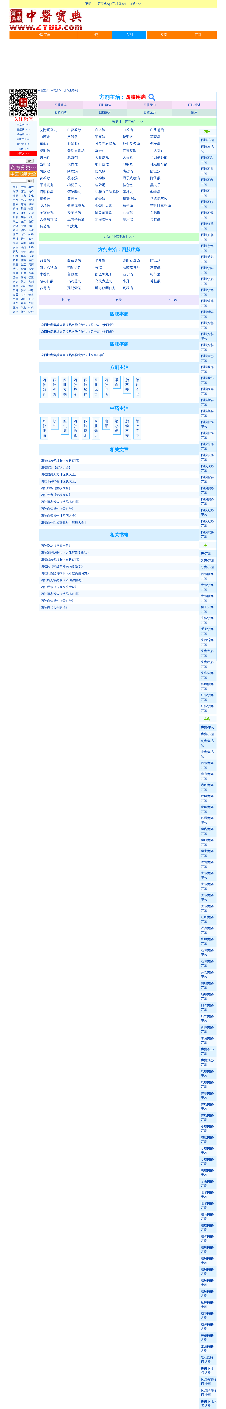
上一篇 (65, 300)
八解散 (72, 137)
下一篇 (172, 300)
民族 (23, 187)
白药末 (45, 137)
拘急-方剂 (207, 325)
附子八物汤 (131, 178)
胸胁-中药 (207, 1172)
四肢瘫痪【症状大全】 (56, 488)
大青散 (72, 164)
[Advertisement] (113, 65)
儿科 (31, 247)
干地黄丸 (47, 185)
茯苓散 (45, 178)
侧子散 (155, 144)
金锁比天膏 (103, 205)
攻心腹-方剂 (207, 1359)
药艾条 (45, 226)
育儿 (15, 251)
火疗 (31, 217)
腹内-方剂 (207, 831)
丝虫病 (65, 426)
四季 (31, 273)
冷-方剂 (207, 149)
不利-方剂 (207, 182)
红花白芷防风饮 (107, 192)
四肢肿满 (194, 105)
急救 (31, 260)
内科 (23, 234)
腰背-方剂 (207, 1216)
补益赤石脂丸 (105, 144)
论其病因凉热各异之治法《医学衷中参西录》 (78, 325)
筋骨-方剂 (207, 963)
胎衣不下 (137, 428)
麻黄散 (128, 212)
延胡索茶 (74, 288)
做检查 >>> (23, 134)
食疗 (23, 221)
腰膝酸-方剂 (207, 686)
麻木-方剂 (207, 435)
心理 (23, 273)
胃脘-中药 (207, 1106)
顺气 (54, 423)
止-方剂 (207, 754)
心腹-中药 (207, 1150)
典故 (31, 187)
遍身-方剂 (207, 776)
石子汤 (128, 274)
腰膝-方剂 (207, 1293)
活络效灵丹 (131, 267)
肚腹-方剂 (207, 798)
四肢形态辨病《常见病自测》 (61, 502)
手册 (15, 299)
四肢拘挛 (60, 112)
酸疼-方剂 (207, 490)
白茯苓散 (74, 130)
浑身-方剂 (207, 930)
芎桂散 (155, 219)
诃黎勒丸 (74, 192)
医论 (15, 307)
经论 (31, 290)
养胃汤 (45, 288)
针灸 (23, 213)
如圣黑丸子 (103, 274)
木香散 (155, 267)
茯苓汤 (72, 178)
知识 (23, 268)
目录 (119, 300)
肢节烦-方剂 (207, 697)
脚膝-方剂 (207, 941)
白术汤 (128, 130)
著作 (23, 311)
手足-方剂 (207, 1040)
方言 (31, 286)
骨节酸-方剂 (207, 598)
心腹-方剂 (207, 1161)
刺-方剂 (207, 743)
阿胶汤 (72, 171)
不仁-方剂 (207, 193)
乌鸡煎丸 (74, 281)
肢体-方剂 (207, 1326)
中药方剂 (56, 90)
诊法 (31, 230)
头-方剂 (207, 560)
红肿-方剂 (207, 919)
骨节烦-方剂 (207, 587)
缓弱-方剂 (207, 314)
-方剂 (207, 140)
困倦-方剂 (207, 391)
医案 (31, 303)
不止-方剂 (207, 1051)
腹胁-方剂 (207, 842)
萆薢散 (155, 137)
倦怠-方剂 (207, 358)
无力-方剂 (207, 523)
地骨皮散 (102, 164)
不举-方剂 (207, 171)
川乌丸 (45, 157)
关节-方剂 (207, 908)
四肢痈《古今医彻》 (55, 607)
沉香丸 (100, 150)
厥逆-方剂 (207, 380)
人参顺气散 (48, 219)
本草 (15, 286)
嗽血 (116, 382)
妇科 (31, 238)
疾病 (163, 35)
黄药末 (72, 199)
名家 (23, 195)
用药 (31, 264)
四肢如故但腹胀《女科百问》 (61, 460)
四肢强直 (44, 387)
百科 (198, 35)
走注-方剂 (207, 1348)
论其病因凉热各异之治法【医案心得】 (73, 355)
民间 (15, 187)
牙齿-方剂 (207, 1183)
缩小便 (116, 426)
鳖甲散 (128, 137)
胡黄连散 (129, 199)
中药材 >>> (23, 148)
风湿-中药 (207, 820)
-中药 (207, 727)
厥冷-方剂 (207, 369)
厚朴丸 (128, 192)
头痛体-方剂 (207, 675)
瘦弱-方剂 (207, 479)
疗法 (15, 213)
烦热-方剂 (207, 281)
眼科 (15, 256)
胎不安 (127, 384)
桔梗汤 (128, 205)
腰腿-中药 (207, 1260)
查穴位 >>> (23, 144)
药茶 (15, 208)
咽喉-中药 (207, 1194)
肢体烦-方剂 (207, 708)
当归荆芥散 (158, 157)
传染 (31, 256)
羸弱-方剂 (207, 402)
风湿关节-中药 (209, 1381)
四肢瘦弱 (65, 387)
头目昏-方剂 (207, 642)
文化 (31, 195)
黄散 (98, 267)
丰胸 (23, 243)
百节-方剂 (207, 765)
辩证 (31, 225)
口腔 (31, 251)
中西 (15, 200)
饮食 (31, 268)
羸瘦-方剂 (207, 413)
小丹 (126, 281)
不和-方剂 (207, 160)
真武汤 (128, 288)
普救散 (155, 212)
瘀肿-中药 (207, 1304)
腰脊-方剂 (207, 1238)
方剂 (129, 35)
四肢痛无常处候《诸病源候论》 (62, 580)
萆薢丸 (45, 144)
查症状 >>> (23, 129)
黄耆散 (45, 199)
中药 (95, 35)
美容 (15, 243)
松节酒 (155, 274)
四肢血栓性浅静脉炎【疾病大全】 (64, 522)
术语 (15, 225)
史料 (31, 191)
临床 (15, 234)
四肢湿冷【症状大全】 (56, 467)
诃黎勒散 (47, 192)
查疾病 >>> (23, 124)
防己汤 (128, 171)
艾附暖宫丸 (48, 130)
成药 (31, 204)
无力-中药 (207, 512)
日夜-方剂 (207, 1007)
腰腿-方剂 (207, 1271)
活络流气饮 (158, 199)
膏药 (23, 204)
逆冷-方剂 (207, 446)
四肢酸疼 (60, 105)
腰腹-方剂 (207, 1227)
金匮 (15, 294)
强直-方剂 (207, 457)
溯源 (15, 195)
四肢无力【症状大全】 (56, 495)
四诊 (15, 230)
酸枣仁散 (47, 281)
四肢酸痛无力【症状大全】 (59, 474)
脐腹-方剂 (207, 996)
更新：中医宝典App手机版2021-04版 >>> (113, 4)
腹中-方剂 (207, 853)
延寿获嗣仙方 (105, 288)
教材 (23, 290)
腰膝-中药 (207, 1282)
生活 (23, 264)
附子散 (155, 178)
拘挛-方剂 (207, 347)
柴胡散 (45, 150)
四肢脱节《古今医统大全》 (59, 587)
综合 (31, 311)
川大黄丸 (157, 150)
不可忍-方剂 (207, 1370)
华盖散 (155, 192)
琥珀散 (45, 205)
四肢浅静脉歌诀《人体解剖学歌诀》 (65, 552)
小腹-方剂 (207, 1128)
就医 (15, 264)
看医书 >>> (23, 139)
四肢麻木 (105, 112)
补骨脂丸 (74, 144)
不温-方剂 (207, 215)
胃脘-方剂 (207, 1117)
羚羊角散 (74, 212)
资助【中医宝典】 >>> (127, 121)
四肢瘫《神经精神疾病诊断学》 (62, 566)
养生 (15, 277)
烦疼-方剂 (207, 292)
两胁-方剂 (207, 985)
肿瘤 (23, 260)
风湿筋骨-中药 (209, 1392)
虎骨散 (100, 199)
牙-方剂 (207, 567)
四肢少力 (54, 387)
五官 (31, 299)
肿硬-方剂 (207, 1337)
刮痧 (23, 217)
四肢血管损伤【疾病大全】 (59, 515)
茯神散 (100, 178)
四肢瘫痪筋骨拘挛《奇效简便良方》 (65, 573)
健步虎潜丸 (76, 205)
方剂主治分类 (72, 90)
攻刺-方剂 (207, 864)
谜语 (23, 191)
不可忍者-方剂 (209, 1403)
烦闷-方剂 (207, 270)
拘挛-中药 (207, 336)
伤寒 (31, 294)
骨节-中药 (207, 875)
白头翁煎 (157, 130)
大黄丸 (128, 157)
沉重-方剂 (207, 226)
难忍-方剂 (207, 1062)
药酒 (23, 208)
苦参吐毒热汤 (160, 205)
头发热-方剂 (207, 653)
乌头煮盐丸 (103, 281)
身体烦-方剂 (207, 620)
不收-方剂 (207, 204)
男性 (23, 238)
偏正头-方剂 (207, 609)
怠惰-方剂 (207, 248)
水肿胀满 (44, 428)
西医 (15, 303)
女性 (15, 247)
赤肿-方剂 (207, 787)
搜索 (31, 277)
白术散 (100, 130)
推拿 (15, 217)
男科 (15, 238)
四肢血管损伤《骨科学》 (58, 508)
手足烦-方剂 (207, 631)
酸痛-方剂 (207, 501)
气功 (15, 221)
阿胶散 (45, 171)
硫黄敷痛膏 (103, 212)
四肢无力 (149, 105)
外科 (31, 234)
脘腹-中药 (207, 1073)
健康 (15, 273)
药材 (23, 281)
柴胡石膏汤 (76, 150)
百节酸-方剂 (207, 576)
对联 (15, 191)
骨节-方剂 (207, 886)
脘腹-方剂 (207, 1084)
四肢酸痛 (105, 105)
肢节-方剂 (207, 1315)
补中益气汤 (131, 144)
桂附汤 (100, 185)
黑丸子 (155, 185)
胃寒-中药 (207, 1095)
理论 (23, 225)
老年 (23, 251)
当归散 (45, 164)
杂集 (23, 307)
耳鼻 (23, 256)
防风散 (100, 171)
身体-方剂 (207, 1029)
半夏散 (100, 137)
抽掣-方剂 (207, 237)
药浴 (31, 208)
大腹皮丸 (102, 157)
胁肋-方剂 (207, 1139)
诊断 (23, 230)
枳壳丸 (72, 226)
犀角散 (128, 219)
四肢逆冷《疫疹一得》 (56, 545)
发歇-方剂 (207, 809)
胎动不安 (137, 387)
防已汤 (155, 171)
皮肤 (15, 260)
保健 (23, 277)
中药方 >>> (23, 153)
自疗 (31, 221)
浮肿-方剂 (207, 303)
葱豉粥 (72, 157)
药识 (15, 268)
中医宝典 (43, 35)
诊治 (15, 311)
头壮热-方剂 (207, 664)
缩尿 (194, 112)
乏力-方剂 (207, 259)
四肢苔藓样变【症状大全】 (59, 481)
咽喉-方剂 (207, 1205)
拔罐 (31, 213)
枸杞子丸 (74, 185)
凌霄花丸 (47, 212)
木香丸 (45, 274)
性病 (23, 247)
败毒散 (45, 260)
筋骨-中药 (207, 952)
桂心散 (128, 185)
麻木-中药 (207, 424)
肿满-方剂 (207, 534)
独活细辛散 (158, 164)
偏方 (15, 204)
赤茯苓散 (129, 150)
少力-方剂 (207, 468)
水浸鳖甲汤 (103, 219)
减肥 (31, 243)
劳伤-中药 (207, 974)
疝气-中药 (207, 1018)
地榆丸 (128, 164)
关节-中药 (207, 897)
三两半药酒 (76, 219)
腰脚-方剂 (207, 1249)
